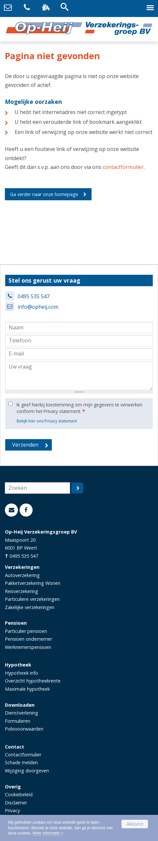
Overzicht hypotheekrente (33, 681)
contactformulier (123, 167)
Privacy (12, 810)
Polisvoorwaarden (24, 729)
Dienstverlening (21, 713)
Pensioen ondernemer (28, 639)
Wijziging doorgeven (27, 770)
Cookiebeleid (19, 794)
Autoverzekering (22, 575)
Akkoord (134, 824)
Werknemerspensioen (28, 647)
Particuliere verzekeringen (32, 599)
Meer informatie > (48, 833)
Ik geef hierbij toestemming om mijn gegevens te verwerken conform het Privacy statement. (79, 408)
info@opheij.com (38, 306)
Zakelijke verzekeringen (29, 607)
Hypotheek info (21, 673)
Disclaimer (16, 803)
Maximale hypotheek (27, 689)
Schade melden (21, 762)
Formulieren (17, 721)
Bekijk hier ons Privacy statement (47, 421)
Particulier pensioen (26, 631)
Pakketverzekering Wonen (32, 583)
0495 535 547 (34, 296)
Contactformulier (23, 754)
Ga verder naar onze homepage (44, 194)
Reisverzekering (21, 591)
